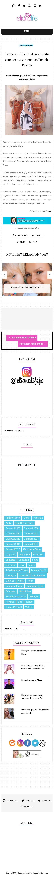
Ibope (22, 565)
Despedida (24, 554)
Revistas (10, 602)
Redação (34, 596)
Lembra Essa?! (38, 570)
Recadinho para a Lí (16, 596)
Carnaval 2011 (13, 533)
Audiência (38, 518)
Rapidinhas (25, 591)
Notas (30, 45)
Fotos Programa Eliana (31, 680)
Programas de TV (35, 586)
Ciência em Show (32, 549)
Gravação (10, 565)
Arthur (26, 518)
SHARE (33, 242)
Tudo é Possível (14, 607)
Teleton (29, 602)
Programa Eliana (14, 586)
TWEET (36, 235)
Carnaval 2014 (31, 539)
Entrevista (24, 560)
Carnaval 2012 (31, 533)
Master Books (38, 575)
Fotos (35, 560)
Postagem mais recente (22, 337)
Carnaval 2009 (13, 528)
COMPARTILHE (20, 235)
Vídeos (28, 607)
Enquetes (10, 560)
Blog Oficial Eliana (24, 523)
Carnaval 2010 (31, 528)
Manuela (23, 45)
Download (38, 554)
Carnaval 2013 (13, 539)
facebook (27, 806)
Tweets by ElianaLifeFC (13, 431)
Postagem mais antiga (32, 344)
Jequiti (31, 565)
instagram (10, 800)
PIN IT (21, 242)
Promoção (11, 591)
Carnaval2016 (31, 544)
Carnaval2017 (13, 549)
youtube (44, 800)
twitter (28, 800)
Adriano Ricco (13, 518)
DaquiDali (10, 554)
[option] (27, 281)
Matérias (10, 581)
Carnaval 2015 (13, 544)
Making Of (11, 575)
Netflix (21, 581)
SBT (20, 602)
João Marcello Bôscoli (17, 570)
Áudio (9, 523)
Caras (48, 211)
